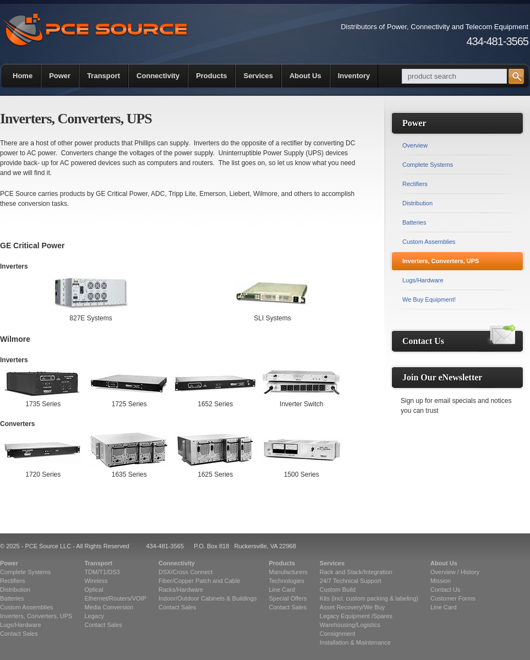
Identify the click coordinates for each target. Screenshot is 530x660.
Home (22, 76)
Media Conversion (108, 607)
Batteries (414, 222)
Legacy (93, 616)
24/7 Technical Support (350, 580)
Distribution (417, 203)
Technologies (286, 580)
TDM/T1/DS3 (101, 572)
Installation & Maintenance (355, 642)
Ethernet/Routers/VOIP (115, 598)
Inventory (354, 76)
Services (258, 76)
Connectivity (157, 76)
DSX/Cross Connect (185, 572)
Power (59, 76)
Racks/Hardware (181, 589)
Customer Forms (453, 598)
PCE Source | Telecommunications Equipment (95, 30)
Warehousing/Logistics (350, 624)
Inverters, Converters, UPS (440, 261)
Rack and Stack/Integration (356, 572)
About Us (305, 76)
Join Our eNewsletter (442, 377)
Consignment (338, 633)
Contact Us (423, 341)
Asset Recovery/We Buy (352, 607)
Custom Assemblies (429, 241)
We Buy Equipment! (429, 299)
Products (211, 76)
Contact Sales (18, 633)
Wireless (95, 580)
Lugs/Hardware (423, 280)
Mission (440, 580)
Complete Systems (427, 164)
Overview (415, 145)
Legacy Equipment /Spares (356, 616)
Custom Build (338, 589)
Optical (93, 589)
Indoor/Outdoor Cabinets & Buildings (208, 598)
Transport (103, 76)
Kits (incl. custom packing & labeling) (369, 598)
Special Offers (288, 598)
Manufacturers (288, 572)
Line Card (282, 589)
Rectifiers (415, 184)
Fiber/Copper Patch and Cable (200, 580)
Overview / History (454, 572)
